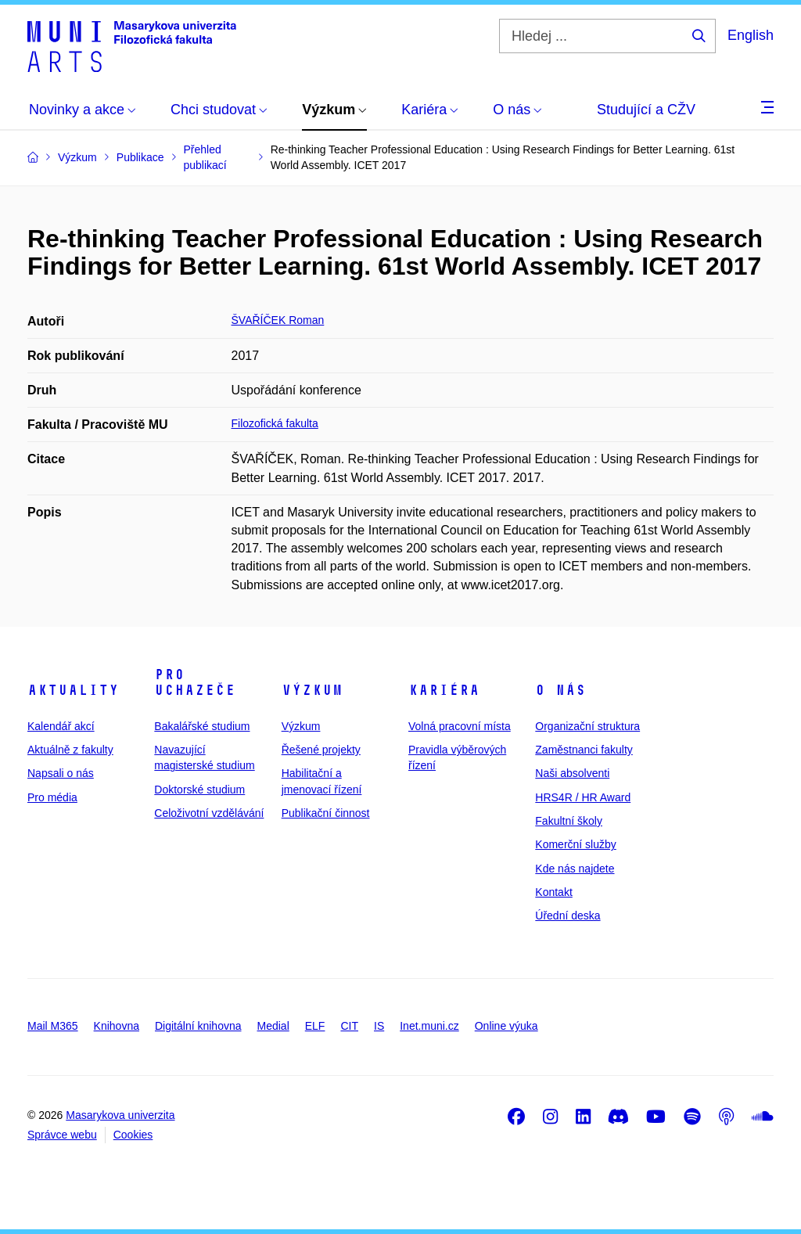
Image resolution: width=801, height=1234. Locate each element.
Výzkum (312, 690)
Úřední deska (567, 915)
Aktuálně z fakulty (70, 749)
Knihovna (116, 1026)
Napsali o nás (60, 773)
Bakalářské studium (202, 726)
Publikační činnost (326, 813)
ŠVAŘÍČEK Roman (278, 320)
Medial (273, 1026)
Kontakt (553, 892)
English (750, 35)
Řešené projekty (321, 749)
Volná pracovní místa (459, 726)
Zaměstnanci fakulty (584, 749)
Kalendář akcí (61, 726)
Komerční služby (575, 844)
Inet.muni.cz (429, 1026)
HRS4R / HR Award (582, 797)
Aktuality (73, 690)
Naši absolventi (572, 773)
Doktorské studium (199, 789)
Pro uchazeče (194, 682)
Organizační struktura (587, 726)
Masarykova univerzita (120, 1115)
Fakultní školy (568, 821)
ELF (315, 1026)
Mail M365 (52, 1026)
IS (379, 1026)
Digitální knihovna (198, 1026)
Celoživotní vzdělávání (209, 813)
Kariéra (444, 690)
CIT (349, 1026)
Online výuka (506, 1026)
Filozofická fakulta (275, 423)
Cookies (133, 1134)
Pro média (52, 797)
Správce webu (62, 1134)
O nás (560, 690)
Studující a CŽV (646, 109)
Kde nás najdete (574, 868)
